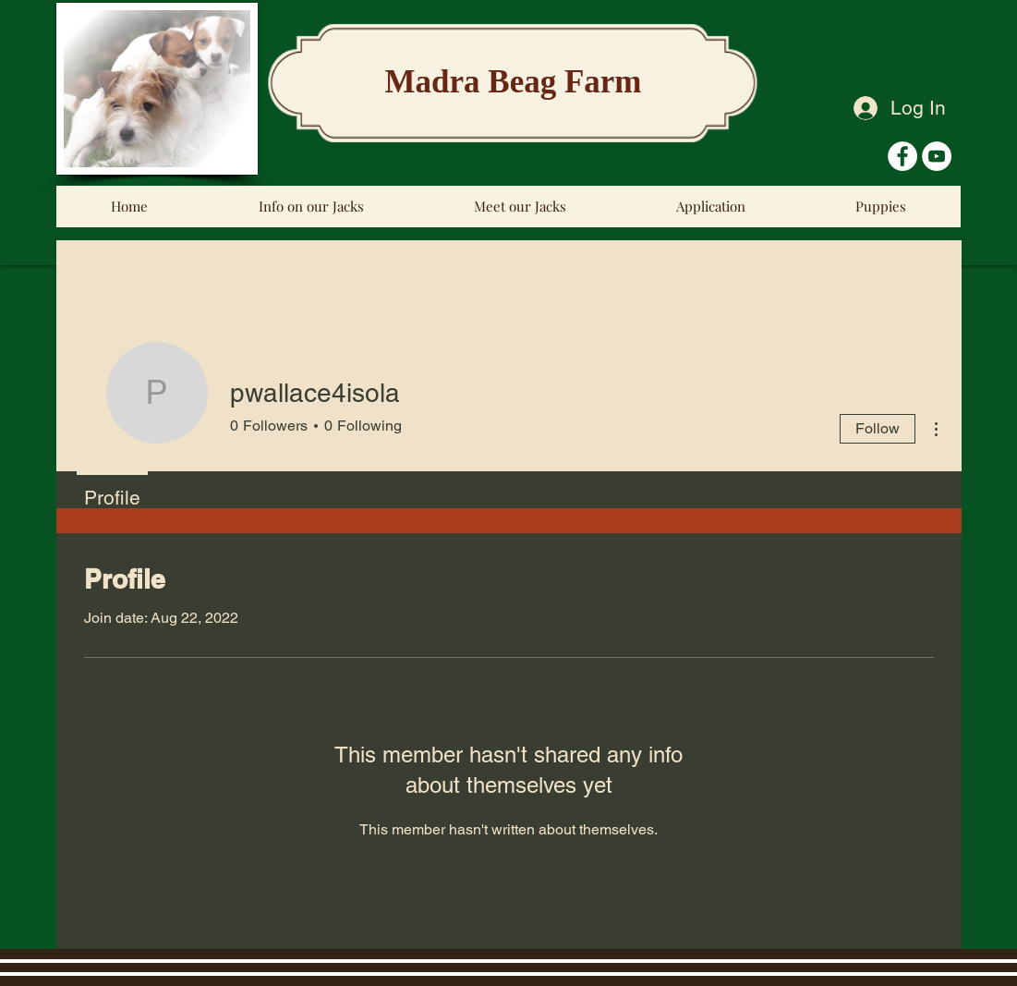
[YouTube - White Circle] (936, 156)
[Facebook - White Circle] (902, 156)
